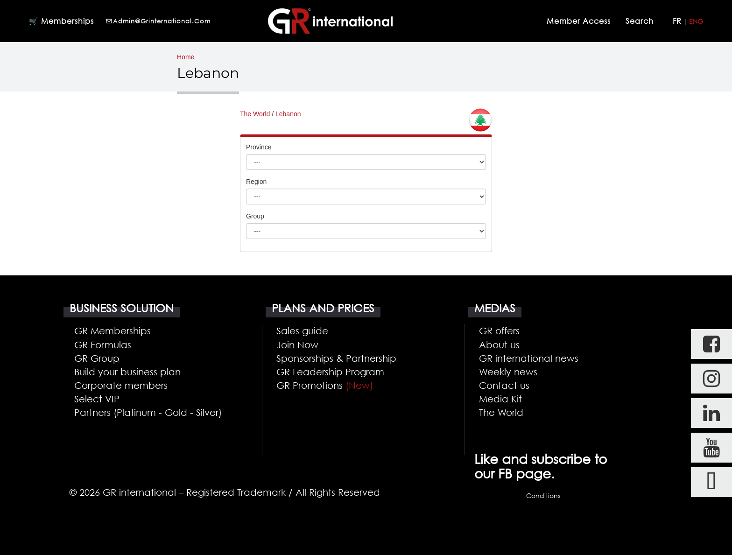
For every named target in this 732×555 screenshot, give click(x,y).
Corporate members (121, 385)
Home (185, 57)
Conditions (543, 495)
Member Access (579, 20)
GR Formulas (102, 344)
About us (499, 344)
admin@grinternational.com (158, 21)
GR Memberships (112, 330)
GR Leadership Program (330, 371)
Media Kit (500, 398)
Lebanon (288, 114)
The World (255, 114)
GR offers (499, 330)
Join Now (297, 344)
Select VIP (97, 398)
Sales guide (302, 330)
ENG (696, 21)
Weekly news (508, 371)
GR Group (97, 358)
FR (677, 21)
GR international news (528, 358)
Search (641, 20)
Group (255, 216)
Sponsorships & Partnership (336, 358)
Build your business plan (127, 371)
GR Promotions (324, 385)
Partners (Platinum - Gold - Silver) (148, 412)
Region (256, 181)
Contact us (504, 385)
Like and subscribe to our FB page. (540, 466)
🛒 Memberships (61, 20)
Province (258, 147)
